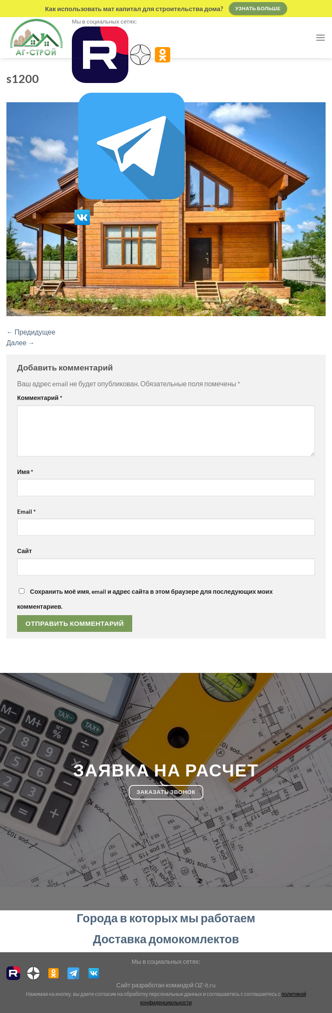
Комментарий (39, 397)
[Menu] (320, 37)
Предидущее (30, 332)
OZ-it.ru (205, 985)
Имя (25, 471)
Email (26, 511)
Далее (20, 342)
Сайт (24, 550)
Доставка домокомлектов (166, 939)
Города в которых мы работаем (166, 918)
